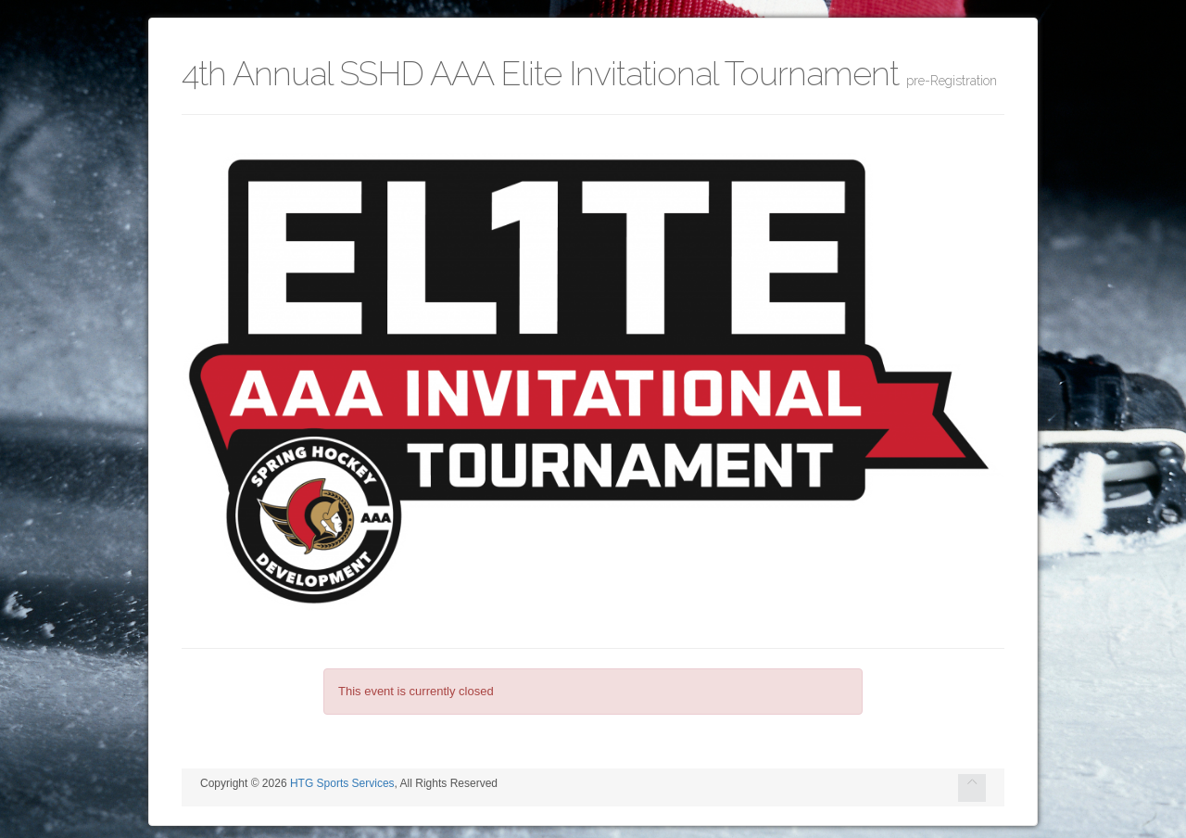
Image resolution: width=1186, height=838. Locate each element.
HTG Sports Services (342, 783)
